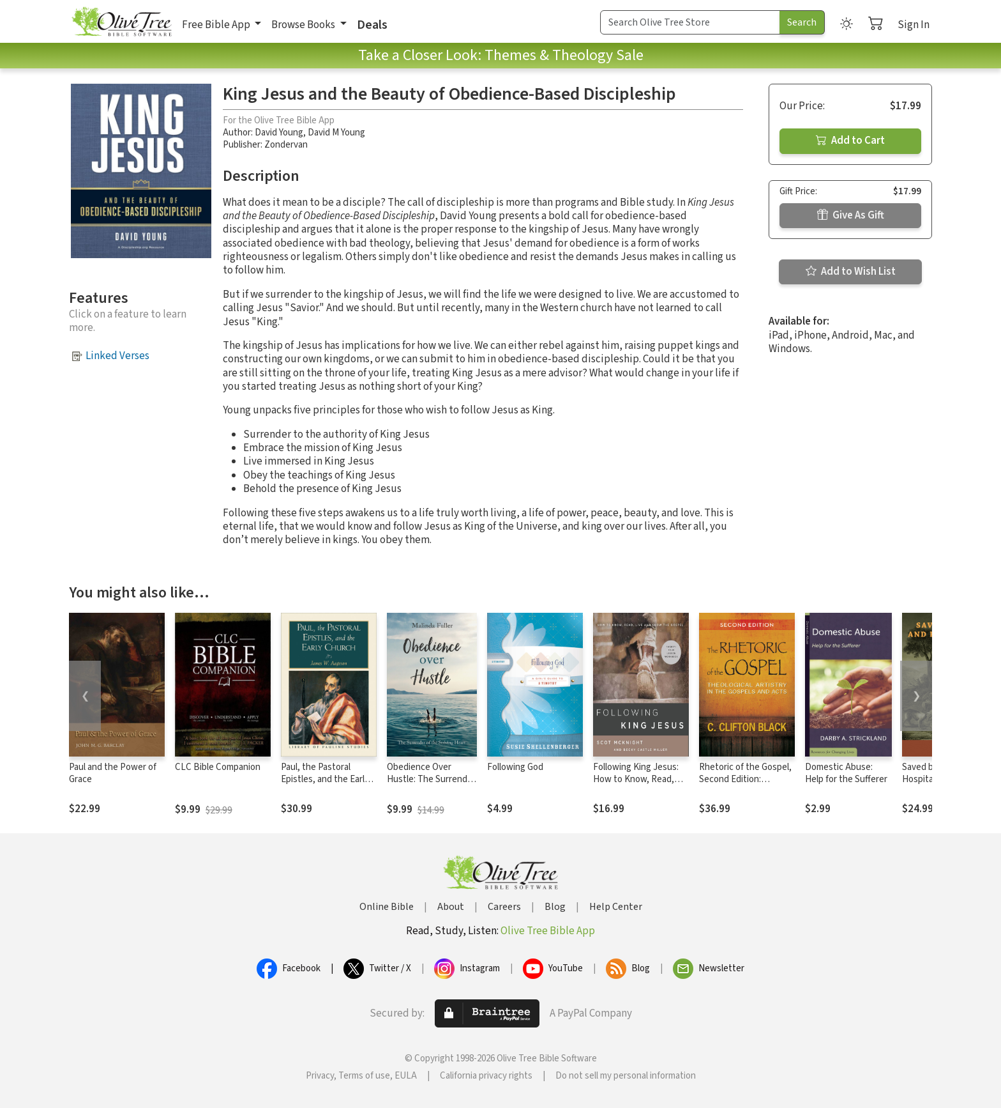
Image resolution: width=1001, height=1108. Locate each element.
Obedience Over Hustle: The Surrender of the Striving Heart (431, 779)
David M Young (336, 132)
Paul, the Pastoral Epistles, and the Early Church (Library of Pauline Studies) (325, 785)
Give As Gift (850, 215)
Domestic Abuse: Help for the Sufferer (846, 773)
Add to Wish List (851, 271)
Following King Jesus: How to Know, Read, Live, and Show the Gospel (636, 785)
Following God (515, 767)
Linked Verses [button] (117, 356)
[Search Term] (690, 22)
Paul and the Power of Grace (112, 773)
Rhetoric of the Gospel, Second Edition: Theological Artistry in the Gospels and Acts (745, 785)
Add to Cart (850, 140)
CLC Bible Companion (217, 767)
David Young (279, 132)
